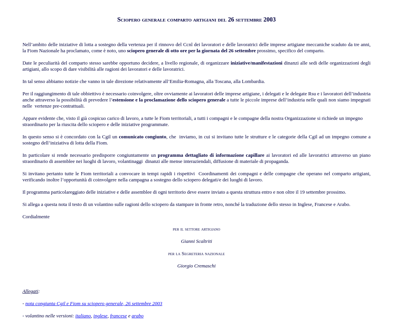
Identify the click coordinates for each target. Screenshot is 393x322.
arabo (138, 316)
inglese (100, 316)
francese (118, 316)
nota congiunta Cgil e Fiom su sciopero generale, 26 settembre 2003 (93, 303)
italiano (83, 316)
